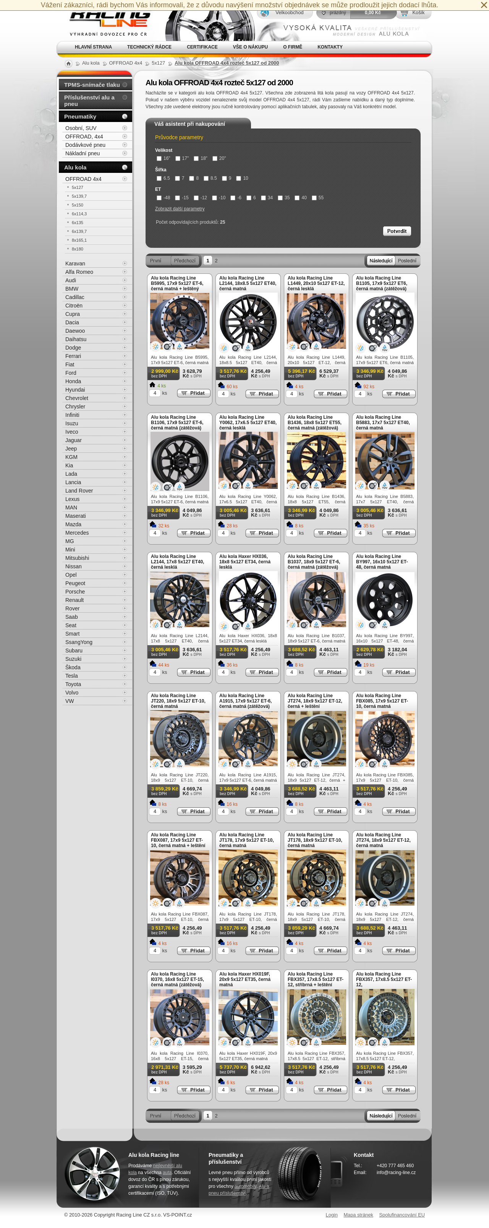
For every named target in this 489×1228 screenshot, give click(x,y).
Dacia (72, 322)
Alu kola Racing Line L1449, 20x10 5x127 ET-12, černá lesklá (316, 283)
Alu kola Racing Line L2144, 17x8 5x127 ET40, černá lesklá (177, 562)
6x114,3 (79, 213)
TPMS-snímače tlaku (92, 84)
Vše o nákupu (250, 47)
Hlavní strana (93, 47)
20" (219, 158)
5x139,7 (79, 196)
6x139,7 (79, 231)
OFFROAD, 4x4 (84, 136)
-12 (200, 197)
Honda (73, 381)
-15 (181, 197)
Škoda (73, 667)
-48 (163, 197)
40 (300, 197)
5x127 (77, 187)
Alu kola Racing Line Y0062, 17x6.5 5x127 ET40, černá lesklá (248, 423)
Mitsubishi (77, 558)
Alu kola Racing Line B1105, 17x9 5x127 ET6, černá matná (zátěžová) (381, 283)
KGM (71, 457)
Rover (72, 608)
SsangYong (78, 642)
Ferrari (73, 356)
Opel (71, 575)
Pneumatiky (80, 116)
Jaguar (73, 440)
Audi (70, 280)
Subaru (74, 650)
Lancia (73, 482)
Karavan (75, 263)
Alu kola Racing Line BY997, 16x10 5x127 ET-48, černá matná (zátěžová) (382, 564)
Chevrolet (76, 398)
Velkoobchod (289, 12)
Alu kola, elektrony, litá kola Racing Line (105, 20)
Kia (69, 465)
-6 (235, 197)
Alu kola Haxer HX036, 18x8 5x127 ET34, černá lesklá (244, 562)
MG (69, 541)
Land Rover (79, 491)
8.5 (210, 178)
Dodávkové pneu (85, 145)
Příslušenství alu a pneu (89, 100)
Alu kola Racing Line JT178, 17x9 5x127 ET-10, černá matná (246, 840)
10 (242, 178)
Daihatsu (75, 339)
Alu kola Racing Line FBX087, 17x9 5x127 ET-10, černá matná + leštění (178, 840)
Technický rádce (149, 47)
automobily (245, 1186)
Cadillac (74, 297)
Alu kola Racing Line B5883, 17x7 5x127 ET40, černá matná (383, 423)
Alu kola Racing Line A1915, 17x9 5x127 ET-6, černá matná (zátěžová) (245, 701)
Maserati (75, 516)
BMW (71, 289)
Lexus (72, 499)
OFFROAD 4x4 (83, 179)
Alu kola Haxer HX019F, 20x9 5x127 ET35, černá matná (244, 979)
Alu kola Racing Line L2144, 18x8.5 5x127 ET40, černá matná (247, 283)
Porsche (75, 592)
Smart (72, 634)
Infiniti (72, 415)
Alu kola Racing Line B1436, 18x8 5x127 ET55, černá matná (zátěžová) (315, 423)
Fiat (69, 364)
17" (182, 158)
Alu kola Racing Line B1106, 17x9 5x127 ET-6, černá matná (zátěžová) (177, 423)
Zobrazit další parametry (179, 208)
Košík (418, 12)
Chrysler (75, 406)
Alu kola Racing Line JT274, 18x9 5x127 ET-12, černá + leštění (315, 701)
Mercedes (77, 533)
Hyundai (75, 390)
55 (318, 197)
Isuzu (71, 423)
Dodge (73, 348)
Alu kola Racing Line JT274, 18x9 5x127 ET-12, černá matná (383, 840)
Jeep (71, 449)
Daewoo (75, 331)
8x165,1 (79, 240)
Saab (71, 617)
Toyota (73, 684)
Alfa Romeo (79, 272)
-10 (218, 197)
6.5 (163, 178)
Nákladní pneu (82, 153)
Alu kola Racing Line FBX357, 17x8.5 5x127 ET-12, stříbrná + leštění (315, 979)
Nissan (73, 566)
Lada (71, 474)
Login (332, 1215)
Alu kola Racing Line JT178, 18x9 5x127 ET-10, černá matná (315, 840)
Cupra (72, 314)
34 (267, 197)
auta (167, 1172)
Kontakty (330, 47)
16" (163, 158)
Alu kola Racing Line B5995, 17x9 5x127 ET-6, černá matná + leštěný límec (177, 286)
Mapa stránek (358, 1215)
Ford (70, 373)
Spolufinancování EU (402, 1215)
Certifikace (202, 47)
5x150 (77, 205)
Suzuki (73, 659)
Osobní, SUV (81, 128)
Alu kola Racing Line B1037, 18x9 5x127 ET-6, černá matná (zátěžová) (314, 562)
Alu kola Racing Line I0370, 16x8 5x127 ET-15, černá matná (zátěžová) (177, 979)
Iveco (71, 432)
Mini (70, 550)
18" (200, 158)
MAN (71, 507)
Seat (70, 625)
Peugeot (75, 583)
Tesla (71, 676)
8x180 (77, 249)
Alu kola (75, 167)
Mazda (73, 524)
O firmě (292, 47)
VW (69, 701)
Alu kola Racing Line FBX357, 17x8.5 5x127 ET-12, (384, 979)
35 (284, 197)
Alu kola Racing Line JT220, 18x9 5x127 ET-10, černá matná (178, 701)
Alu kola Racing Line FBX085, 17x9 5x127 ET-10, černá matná (382, 701)
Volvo (71, 693)
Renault (74, 600)
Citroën (74, 306)
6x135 (77, 222)
